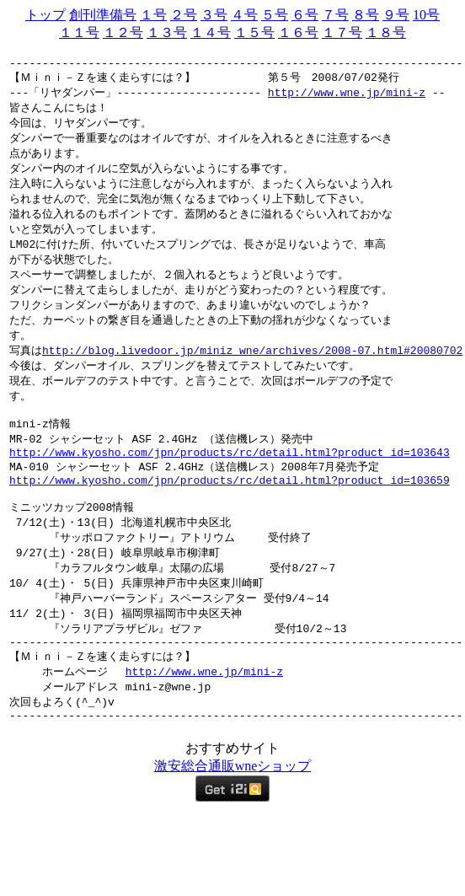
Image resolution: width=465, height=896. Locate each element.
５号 (274, 15)
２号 (183, 15)
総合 (194, 818)
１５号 (254, 32)
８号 (365, 15)
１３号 (167, 32)
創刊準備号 (102, 15)
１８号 (386, 32)
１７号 (342, 32)
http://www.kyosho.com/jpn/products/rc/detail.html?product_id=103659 (229, 513)
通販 (221, 818)
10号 (426, 15)
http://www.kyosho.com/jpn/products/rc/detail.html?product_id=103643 (229, 482)
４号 (244, 15)
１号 (153, 15)
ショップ (284, 818)
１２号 (123, 32)
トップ (45, 15)
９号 (395, 15)
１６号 (298, 32)
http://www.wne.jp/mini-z (346, 98)
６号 (304, 15)
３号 (213, 15)
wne (246, 818)
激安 (167, 818)
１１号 (79, 32)
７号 (335, 15)
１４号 (210, 32)
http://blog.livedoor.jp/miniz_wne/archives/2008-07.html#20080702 (252, 370)
